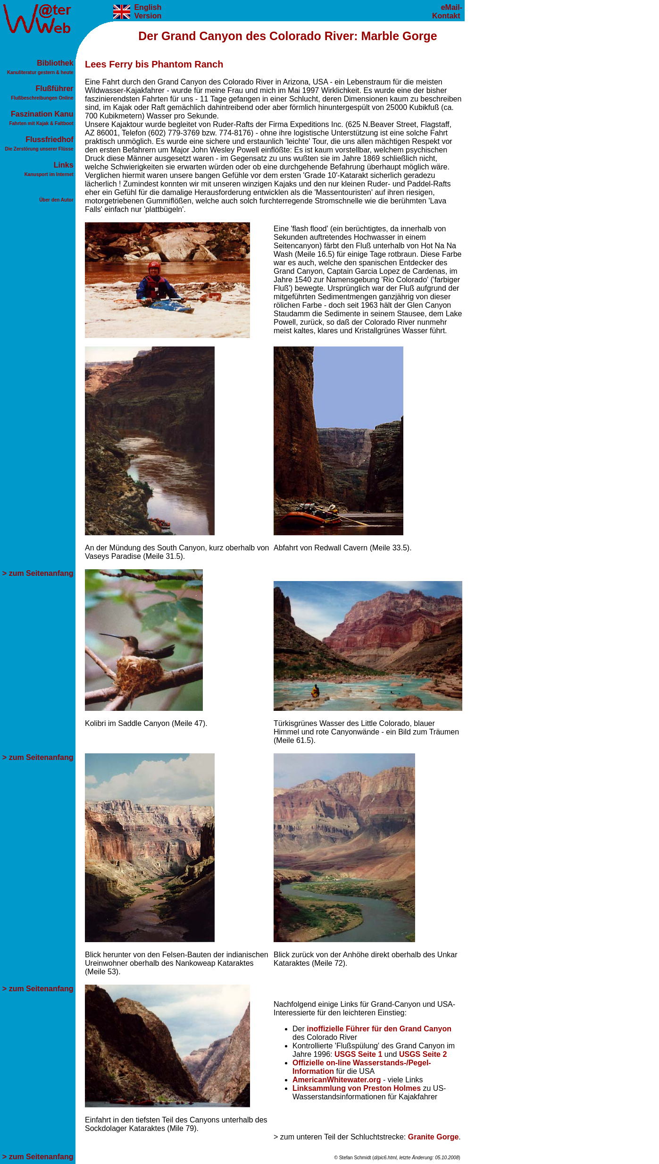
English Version (146, 11)
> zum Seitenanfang (38, 573)
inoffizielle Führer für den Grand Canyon (379, 1029)
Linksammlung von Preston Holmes (356, 1088)
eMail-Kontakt (447, 11)
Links (50, 169)
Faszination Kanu (42, 118)
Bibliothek (41, 67)
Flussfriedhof (40, 143)
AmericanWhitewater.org (336, 1080)
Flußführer (43, 92)
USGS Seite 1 (358, 1054)
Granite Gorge (433, 1137)
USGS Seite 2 (423, 1054)
